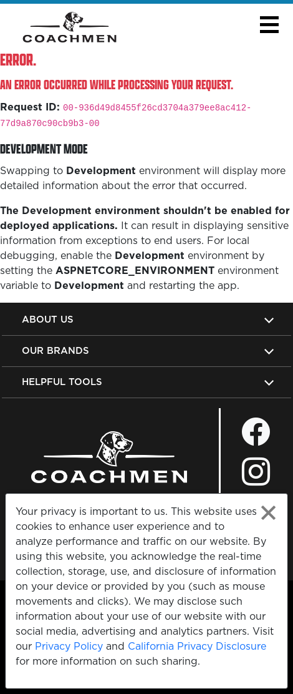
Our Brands (55, 350)
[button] (269, 25)
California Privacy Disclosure (197, 646)
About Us (48, 319)
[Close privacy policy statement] (268, 513)
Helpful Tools (62, 381)
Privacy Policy (69, 646)
